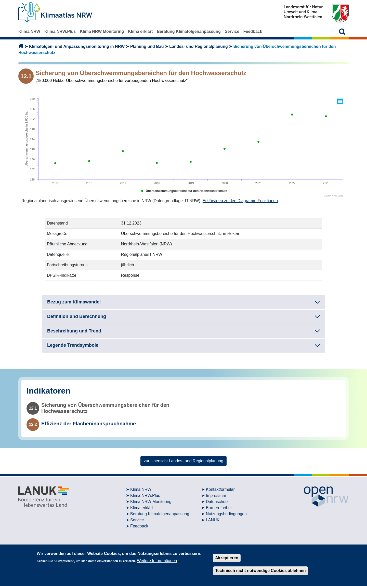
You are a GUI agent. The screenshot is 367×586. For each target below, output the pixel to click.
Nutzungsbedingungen (226, 514)
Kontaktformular (220, 489)
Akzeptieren (226, 558)
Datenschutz (217, 501)
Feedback (252, 31)
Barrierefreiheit (219, 508)
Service (232, 31)
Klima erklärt (140, 31)
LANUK (212, 520)
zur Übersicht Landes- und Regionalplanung (183, 461)
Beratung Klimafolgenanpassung (189, 31)
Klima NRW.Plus (60, 31)
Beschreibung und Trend (74, 330)
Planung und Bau (147, 46)
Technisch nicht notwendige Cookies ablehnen (260, 570)
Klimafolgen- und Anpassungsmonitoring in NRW (77, 46)
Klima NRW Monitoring (102, 31)
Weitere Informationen (157, 561)
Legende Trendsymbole (72, 345)
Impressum (216, 495)
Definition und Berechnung (76, 316)
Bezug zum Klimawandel (74, 301)
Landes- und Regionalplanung (198, 46)
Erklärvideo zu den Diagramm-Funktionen (240, 201)
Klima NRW (29, 31)
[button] (342, 31)
